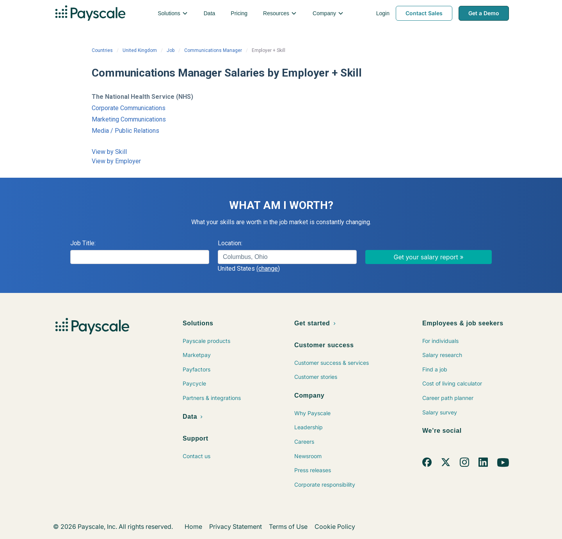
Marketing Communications (129, 119)
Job (170, 50)
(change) (268, 268)
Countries (102, 50)
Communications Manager (213, 50)
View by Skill (109, 151)
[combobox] (287, 257)
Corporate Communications (128, 108)
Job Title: (83, 243)
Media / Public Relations (125, 130)
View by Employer (116, 161)
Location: (230, 243)
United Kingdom (140, 50)
